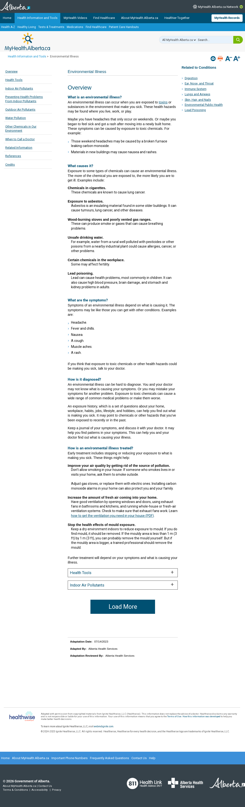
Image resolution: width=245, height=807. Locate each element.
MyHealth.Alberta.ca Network (218, 7)
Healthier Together (176, 18)
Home (7, 18)
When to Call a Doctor (20, 139)
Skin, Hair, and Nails (198, 100)
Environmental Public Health (204, 105)
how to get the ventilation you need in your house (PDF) (112, 516)
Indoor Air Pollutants (19, 88)
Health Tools (13, 80)
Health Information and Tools (37, 18)
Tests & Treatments (51, 27)
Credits (10, 164)
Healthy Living (26, 27)
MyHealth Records (227, 18)
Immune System (195, 89)
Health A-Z (8, 27)
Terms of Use (174, 716)
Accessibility (40, 789)
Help (152, 758)
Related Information (18, 147)
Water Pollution (15, 118)
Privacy (56, 789)
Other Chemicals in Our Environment (20, 129)
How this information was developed (201, 716)
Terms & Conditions (15, 789)
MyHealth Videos (75, 18)
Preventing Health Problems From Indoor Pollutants (24, 99)
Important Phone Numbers (69, 758)
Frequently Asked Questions (109, 758)
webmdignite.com (103, 726)
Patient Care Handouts (124, 27)
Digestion (191, 78)
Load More (123, 606)
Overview (11, 71)
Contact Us (139, 758)
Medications (75, 27)
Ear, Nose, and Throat (199, 83)
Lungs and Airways (197, 94)
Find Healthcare (104, 18)
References (13, 156)
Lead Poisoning (195, 110)
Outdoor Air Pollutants (20, 109)
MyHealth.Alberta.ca (27, 42)
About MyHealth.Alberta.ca (139, 18)
